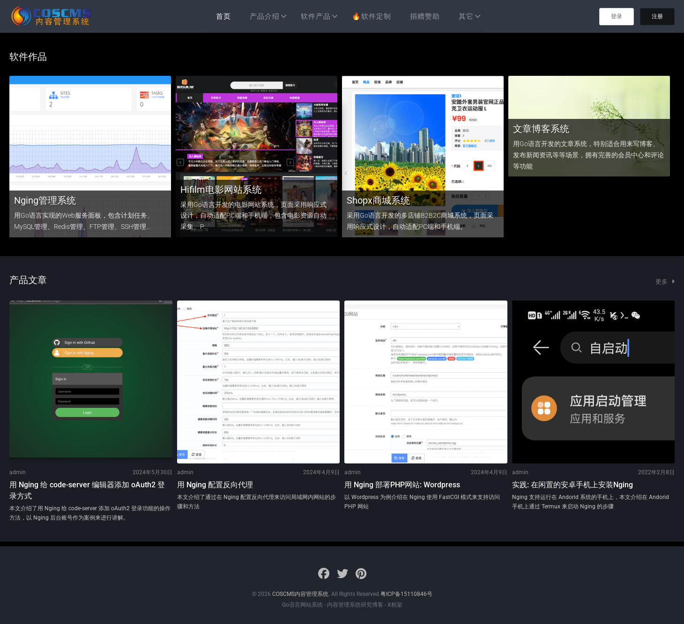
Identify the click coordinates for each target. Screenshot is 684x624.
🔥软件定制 (371, 16)
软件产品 (316, 16)
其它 (466, 16)
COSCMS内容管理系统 (300, 594)
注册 (657, 16)
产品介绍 (265, 16)
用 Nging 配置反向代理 (215, 484)
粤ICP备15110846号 (406, 594)
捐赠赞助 (425, 16)
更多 (665, 281)
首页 (223, 16)
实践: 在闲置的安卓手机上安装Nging (572, 484)
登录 (616, 16)
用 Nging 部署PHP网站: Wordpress (402, 484)
